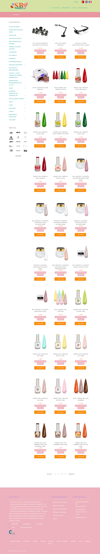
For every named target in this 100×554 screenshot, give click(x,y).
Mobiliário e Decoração (13, 115)
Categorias (14, 22)
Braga (50, 543)
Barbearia (12, 58)
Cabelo (11, 111)
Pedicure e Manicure (15, 65)
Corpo (11, 105)
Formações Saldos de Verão (16, 31)
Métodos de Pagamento (59, 509)
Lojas (74, 7)
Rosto (11, 102)
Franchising (83, 7)
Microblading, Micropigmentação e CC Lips (15, 83)
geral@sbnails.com (80, 517)
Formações (66, 7)
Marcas (12, 128)
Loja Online (55, 7)
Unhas (11, 88)
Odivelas (73, 541)
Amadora (51, 541)
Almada (35, 541)
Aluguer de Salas (15, 541)
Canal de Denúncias (26, 527)
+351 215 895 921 (80, 509)
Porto (80, 541)
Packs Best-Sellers (15, 38)
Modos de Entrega (57, 505)
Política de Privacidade (58, 502)
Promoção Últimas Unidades (15, 48)
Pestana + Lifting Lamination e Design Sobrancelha (15, 75)
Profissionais (27, 524)
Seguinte (71, 474)
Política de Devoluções (58, 512)
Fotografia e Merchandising (13, 69)
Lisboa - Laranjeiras (62, 541)
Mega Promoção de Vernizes (15, 42)
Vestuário (12, 120)
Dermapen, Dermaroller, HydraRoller (13, 93)
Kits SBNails (13, 55)
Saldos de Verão (14, 26)
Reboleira (88, 541)
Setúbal (42, 541)
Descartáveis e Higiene (16, 98)
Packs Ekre (12, 35)
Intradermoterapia (15, 61)
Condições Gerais (57, 515)
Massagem (12, 108)
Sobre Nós (15, 524)
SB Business (13, 52)
